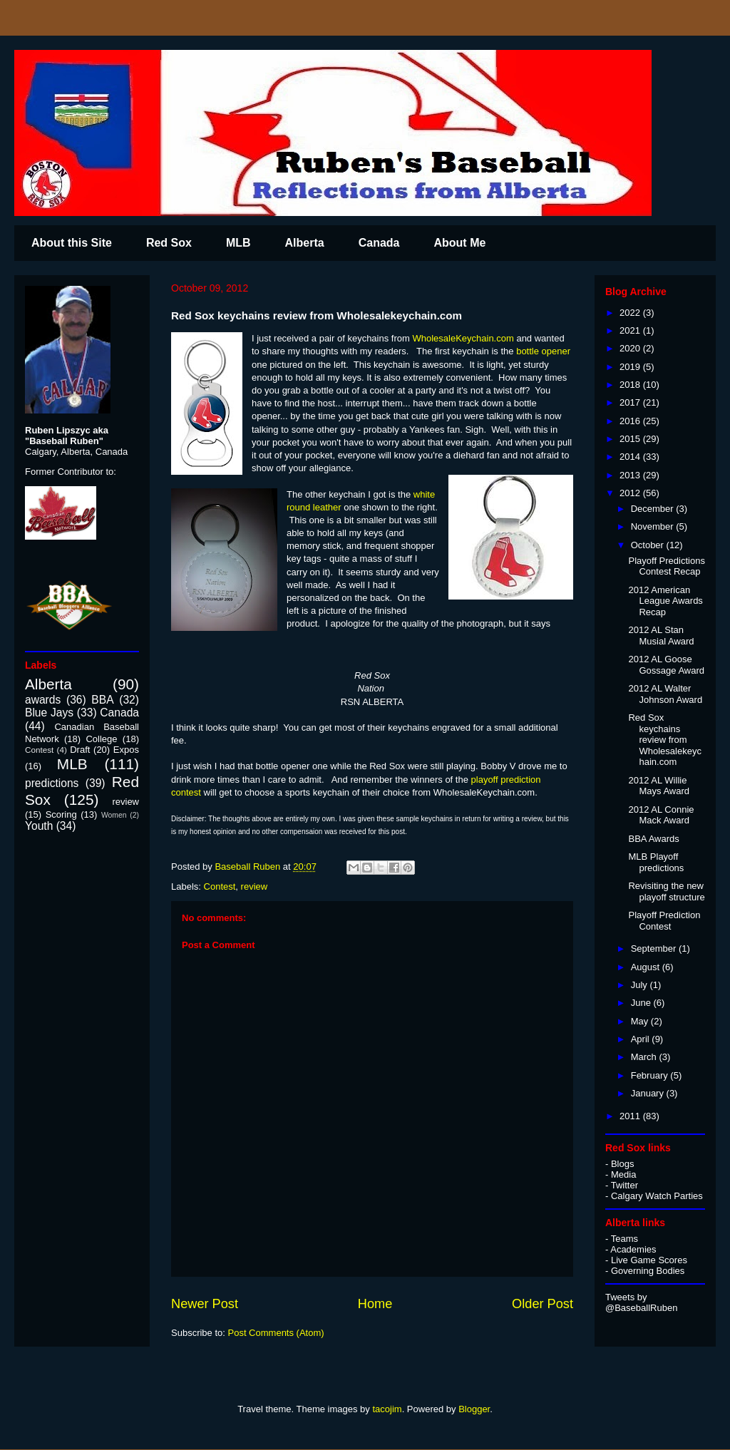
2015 (631, 438)
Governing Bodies (647, 1270)
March (645, 1056)
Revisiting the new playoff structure (666, 891)
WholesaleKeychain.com (462, 338)
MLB (238, 243)
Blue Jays (49, 712)
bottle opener (543, 351)
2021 (631, 330)
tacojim (386, 1409)
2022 (631, 312)
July (640, 984)
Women (114, 815)
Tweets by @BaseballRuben (641, 1302)
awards (43, 700)
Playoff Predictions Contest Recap (666, 566)
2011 (631, 1116)
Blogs (622, 1163)
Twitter (624, 1185)
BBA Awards (653, 838)
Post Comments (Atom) (276, 1332)
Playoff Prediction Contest (664, 921)
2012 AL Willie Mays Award (658, 786)
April (641, 1039)
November (654, 526)
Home (375, 1304)
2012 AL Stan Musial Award (661, 635)
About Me (459, 243)
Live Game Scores (649, 1260)
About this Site (71, 243)
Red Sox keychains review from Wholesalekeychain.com (664, 739)
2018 (631, 384)
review (254, 886)
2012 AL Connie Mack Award (661, 815)
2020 (631, 348)
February (651, 1075)
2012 (631, 493)
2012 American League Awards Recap (665, 601)
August (646, 967)
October (649, 545)
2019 (631, 366)
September (655, 948)
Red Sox (169, 243)
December (654, 508)
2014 (631, 456)
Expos (126, 749)
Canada (379, 243)
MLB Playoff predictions (656, 862)
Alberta (304, 243)
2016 (631, 421)
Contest (220, 886)
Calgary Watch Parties (657, 1196)
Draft (80, 749)
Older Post (542, 1304)
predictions (51, 783)
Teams (624, 1238)
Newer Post (204, 1304)
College (101, 739)
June (642, 1002)
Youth (39, 826)
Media (623, 1174)
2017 (631, 402)
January (649, 1093)
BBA (102, 700)
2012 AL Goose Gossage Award (666, 665)
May (641, 1021)
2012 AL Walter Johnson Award (665, 694)
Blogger (474, 1409)
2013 (631, 475)
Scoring (61, 814)
